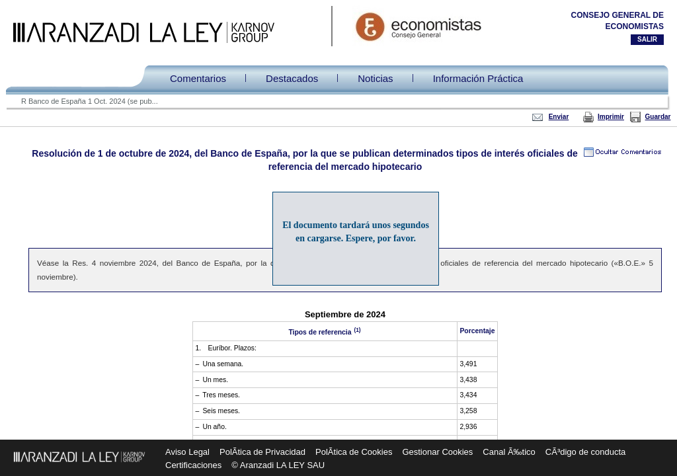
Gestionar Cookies (437, 452)
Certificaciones (193, 465)
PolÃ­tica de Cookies (353, 452)
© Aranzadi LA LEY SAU (278, 465)
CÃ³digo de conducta (585, 452)
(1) (356, 329)
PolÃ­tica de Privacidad (262, 452)
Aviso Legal (187, 452)
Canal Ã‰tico (509, 452)
